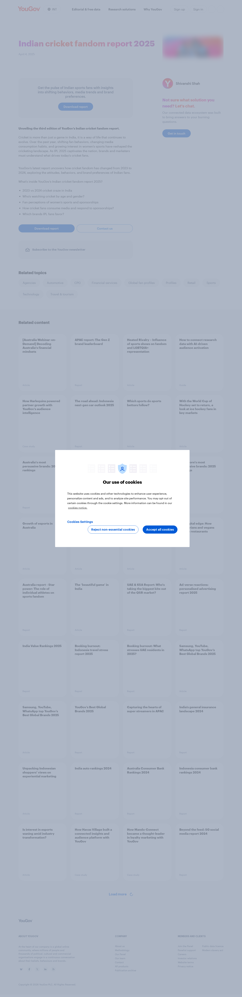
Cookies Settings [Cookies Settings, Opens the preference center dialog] (80, 521)
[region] (122, 498)
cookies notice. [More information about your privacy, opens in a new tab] (77, 507)
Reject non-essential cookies (113, 529)
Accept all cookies (160, 529)
